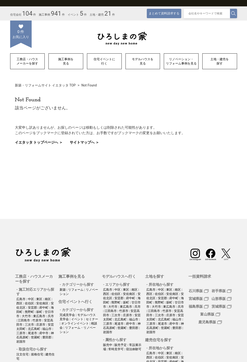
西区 (19, 303)
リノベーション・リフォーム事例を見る (181, 61)
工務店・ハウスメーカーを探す (27, 61)
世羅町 (36, 337)
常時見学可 (116, 349)
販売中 (108, 345)
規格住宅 (37, 354)
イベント (77, 319)
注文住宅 (22, 354)
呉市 (51, 316)
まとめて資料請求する (164, 13)
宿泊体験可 (133, 349)
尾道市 (33, 333)
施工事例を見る (66, 61)
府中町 (44, 307)
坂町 (39, 312)
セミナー (92, 319)
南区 (48, 299)
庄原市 (41, 324)
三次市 (30, 324)
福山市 (47, 329)
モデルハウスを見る (142, 61)
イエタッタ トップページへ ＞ (39, 142)
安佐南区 (42, 303)
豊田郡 (47, 337)
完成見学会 (68, 315)
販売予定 (120, 345)
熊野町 (30, 312)
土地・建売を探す (219, 61)
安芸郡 (33, 307)
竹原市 (37, 320)
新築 (63, 289)
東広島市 (39, 316)
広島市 (21, 299)
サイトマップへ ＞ (84, 142)
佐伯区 (30, 303)
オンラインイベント (75, 323)
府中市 (44, 333)
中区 (31, 299)
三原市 (21, 333)
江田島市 (24, 320)
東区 (39, 299)
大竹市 (27, 316)
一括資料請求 (199, 276)
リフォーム (76, 289)
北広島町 (34, 329)
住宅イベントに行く (104, 61)
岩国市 (21, 341)
